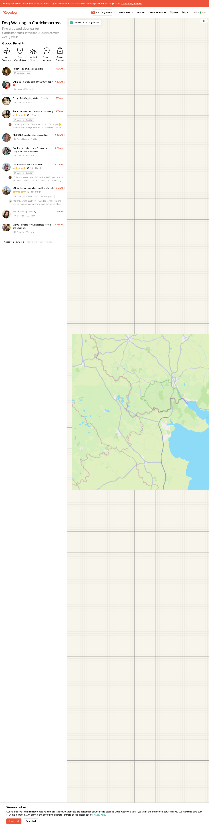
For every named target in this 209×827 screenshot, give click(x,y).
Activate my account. (131, 3)
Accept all (14, 821)
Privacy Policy (100, 814)
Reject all (31, 821)
